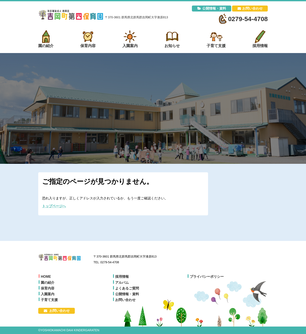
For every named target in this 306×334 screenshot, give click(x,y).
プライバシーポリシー (207, 276)
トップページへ (54, 206)
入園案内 (47, 294)
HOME (46, 276)
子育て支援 (49, 300)
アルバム (122, 282)
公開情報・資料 (214, 8)
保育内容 (47, 288)
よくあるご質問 (127, 288)
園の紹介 (47, 282)
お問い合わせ (252, 8)
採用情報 (122, 276)
